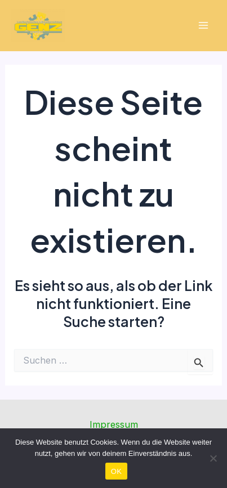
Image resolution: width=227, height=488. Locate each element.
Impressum (114, 424)
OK (116, 471)
